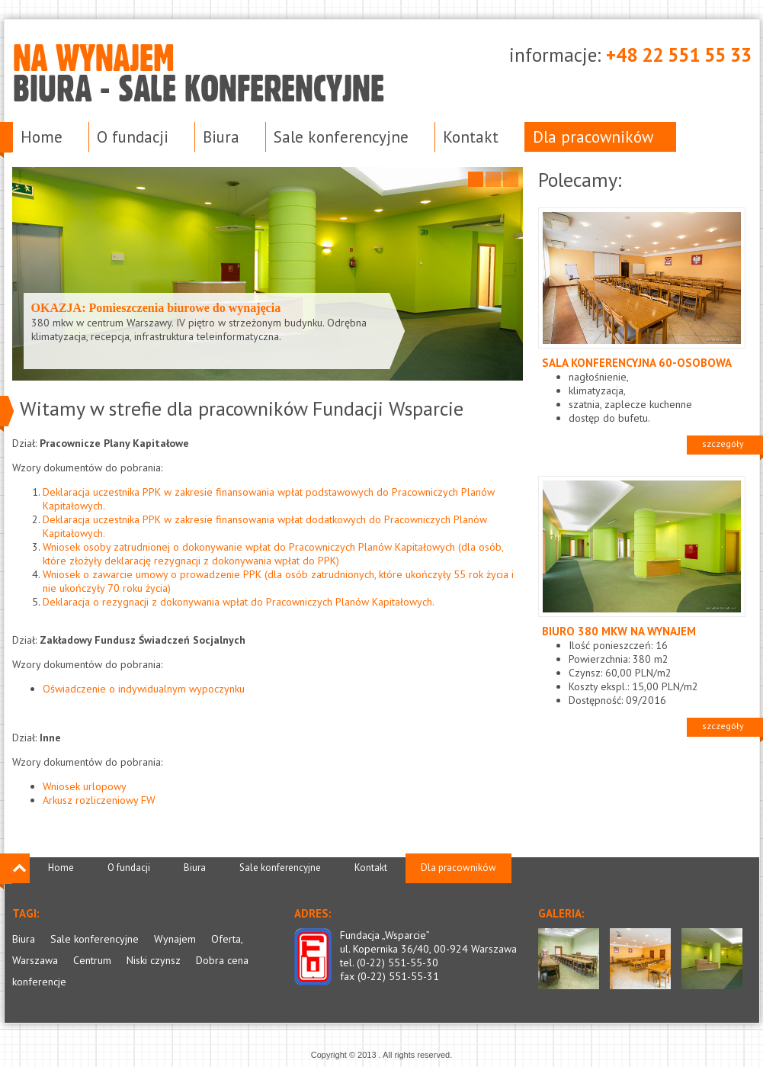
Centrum (92, 960)
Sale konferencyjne (341, 137)
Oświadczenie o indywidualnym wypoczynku (144, 689)
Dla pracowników (593, 137)
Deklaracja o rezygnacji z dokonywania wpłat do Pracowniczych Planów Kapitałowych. (238, 602)
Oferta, (227, 939)
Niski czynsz (154, 960)
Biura (221, 137)
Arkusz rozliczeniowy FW (99, 800)
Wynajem (175, 939)
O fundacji (132, 137)
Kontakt (471, 137)
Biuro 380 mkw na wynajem (619, 631)
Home (42, 137)
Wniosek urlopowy (85, 786)
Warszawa (35, 960)
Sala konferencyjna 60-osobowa (637, 362)
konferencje (39, 981)
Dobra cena (222, 960)
